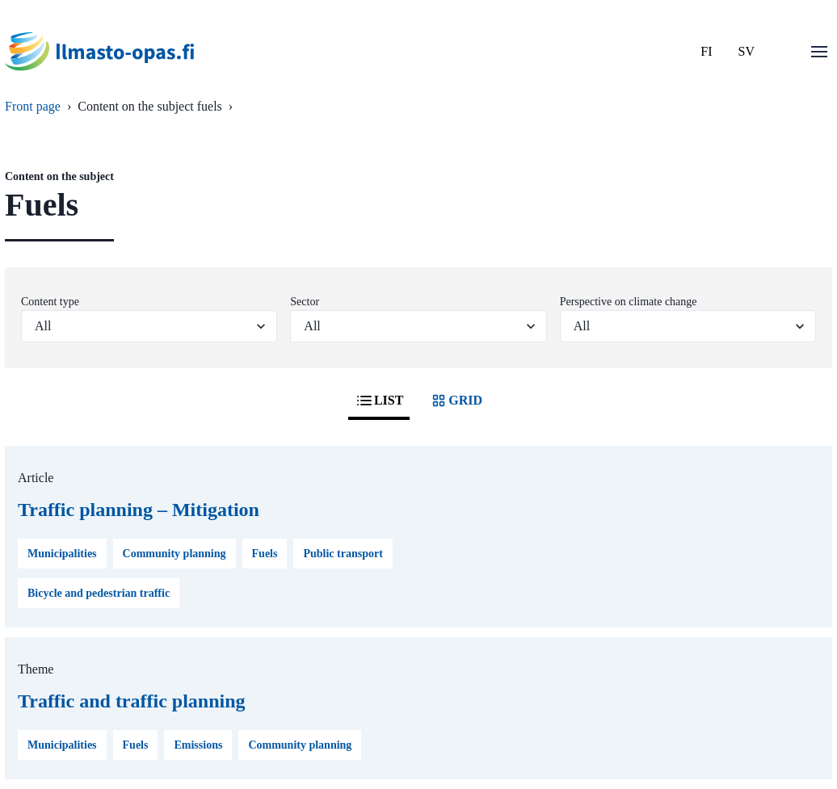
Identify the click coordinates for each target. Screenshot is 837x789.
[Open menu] (819, 52)
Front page (33, 106)
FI (706, 51)
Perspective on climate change (628, 302)
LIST (379, 400)
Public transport (342, 554)
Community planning (174, 554)
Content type (50, 302)
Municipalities (62, 554)
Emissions (198, 745)
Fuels (265, 554)
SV (746, 51)
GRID (455, 400)
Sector (304, 302)
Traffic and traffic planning (132, 700)
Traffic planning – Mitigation (138, 509)
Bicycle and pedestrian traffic (98, 593)
